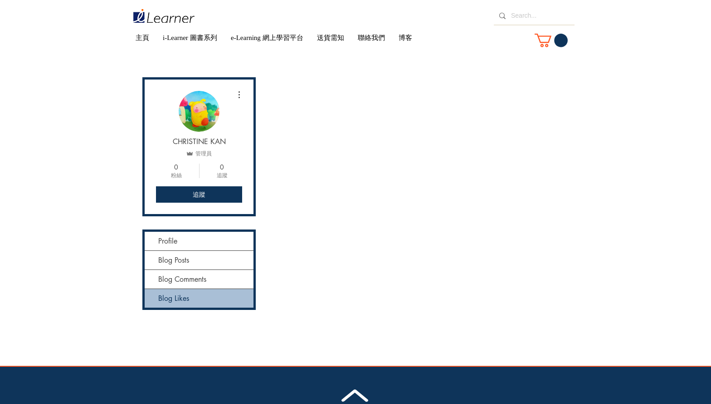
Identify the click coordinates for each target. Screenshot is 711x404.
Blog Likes (173, 298)
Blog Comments (182, 279)
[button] (551, 40)
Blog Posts (173, 260)
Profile (167, 241)
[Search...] (533, 16)
